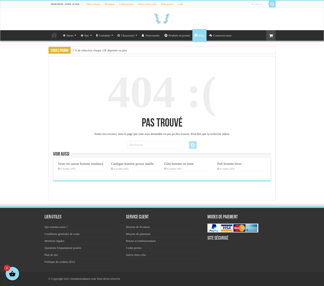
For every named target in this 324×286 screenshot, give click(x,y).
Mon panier (167, 4)
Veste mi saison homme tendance (80, 164)
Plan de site (51, 254)
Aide (180, 4)
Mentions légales (54, 241)
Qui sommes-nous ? (56, 227)
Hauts (68, 35)
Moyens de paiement (138, 234)
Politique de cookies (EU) (60, 261)
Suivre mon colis (147, 4)
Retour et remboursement (141, 241)
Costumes (103, 35)
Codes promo (126, 4)
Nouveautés (150, 35)
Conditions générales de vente (62, 234)
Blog (199, 35)
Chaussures (125, 35)
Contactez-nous (220, 35)
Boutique (110, 4)
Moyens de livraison (138, 227)
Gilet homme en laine (179, 164)
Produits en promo (177, 35)
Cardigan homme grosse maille (132, 164)
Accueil (54, 35)
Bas (85, 35)
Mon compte (93, 4)
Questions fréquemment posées (63, 248)
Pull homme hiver (229, 164)
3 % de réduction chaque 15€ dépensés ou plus (99, 50)
